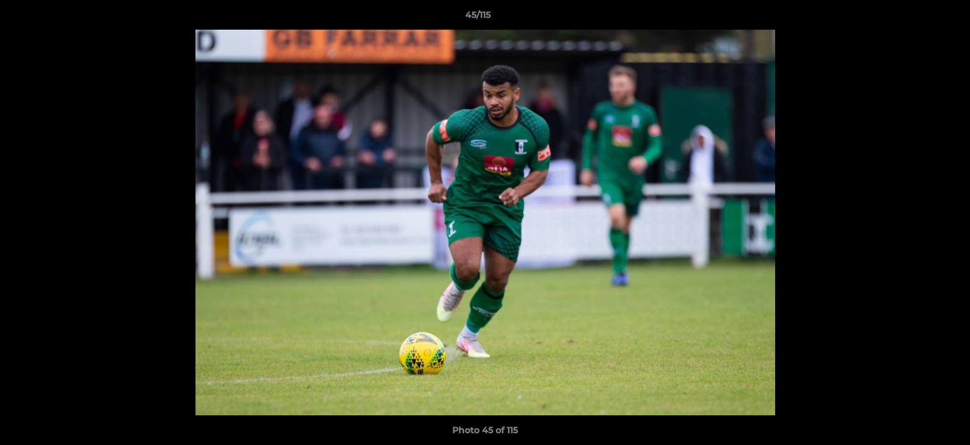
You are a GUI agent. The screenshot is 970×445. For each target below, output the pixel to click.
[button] (918, 17)
